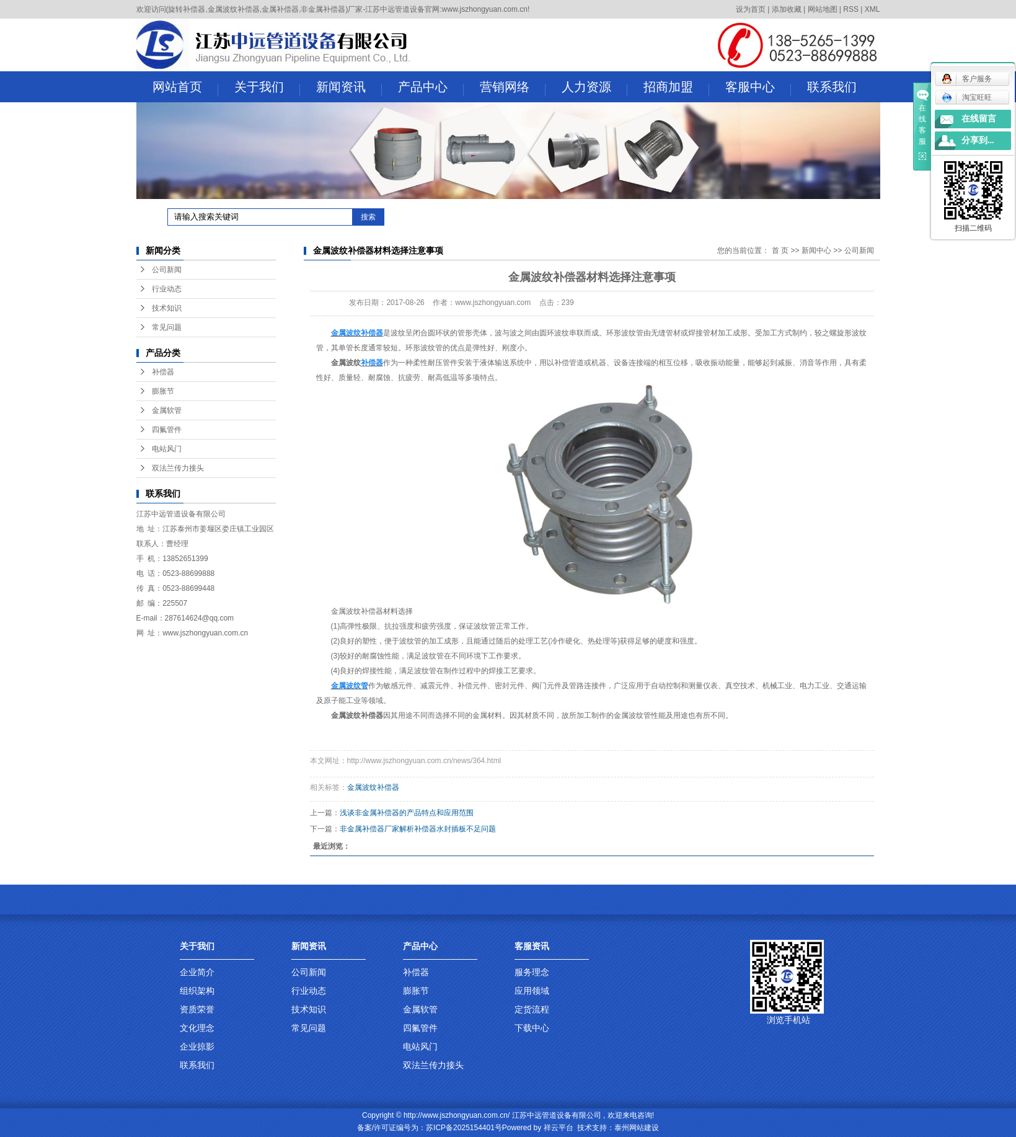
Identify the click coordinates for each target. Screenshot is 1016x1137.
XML (872, 9)
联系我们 (832, 87)
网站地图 (822, 9)
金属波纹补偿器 (373, 787)
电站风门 (167, 449)
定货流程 (532, 1009)
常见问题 (167, 327)
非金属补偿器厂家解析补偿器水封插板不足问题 (418, 829)
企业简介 (197, 972)
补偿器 (163, 372)
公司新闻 (167, 269)
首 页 (780, 250)
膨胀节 (163, 391)
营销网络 (513, 88)
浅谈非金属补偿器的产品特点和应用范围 (407, 812)
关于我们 (267, 88)
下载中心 (532, 1028)
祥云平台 (558, 1127)
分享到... (977, 140)
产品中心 (431, 88)
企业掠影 (197, 1046)
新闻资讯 (349, 88)
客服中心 (758, 88)
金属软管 (167, 410)
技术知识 (167, 308)
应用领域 (532, 991)
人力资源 (594, 88)
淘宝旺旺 (967, 97)
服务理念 (532, 972)
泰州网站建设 (636, 1127)
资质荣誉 (197, 1009)
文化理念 (197, 1028)
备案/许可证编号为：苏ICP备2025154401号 (429, 1127)
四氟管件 (167, 429)
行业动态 (167, 289)
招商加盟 (676, 88)
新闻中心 (816, 250)
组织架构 (197, 991)
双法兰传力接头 (178, 468)
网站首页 (185, 88)
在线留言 (978, 118)
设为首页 (751, 9)
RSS (851, 9)
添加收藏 (787, 9)
